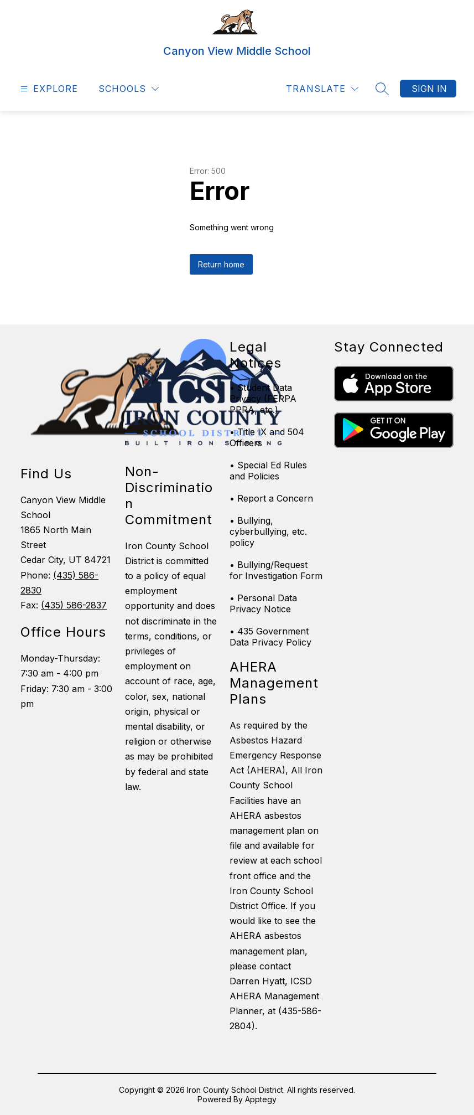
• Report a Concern (271, 498)
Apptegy (261, 1099)
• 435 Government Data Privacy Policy (270, 637)
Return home (221, 264)
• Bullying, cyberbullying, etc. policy (268, 531)
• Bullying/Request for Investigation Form (276, 570)
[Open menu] (48, 89)
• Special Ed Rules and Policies (268, 471)
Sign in (429, 88)
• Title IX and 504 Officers (267, 437)
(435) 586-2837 (74, 605)
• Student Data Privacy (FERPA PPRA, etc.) (263, 398)
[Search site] (382, 88)
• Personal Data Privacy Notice (263, 603)
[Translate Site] (322, 89)
